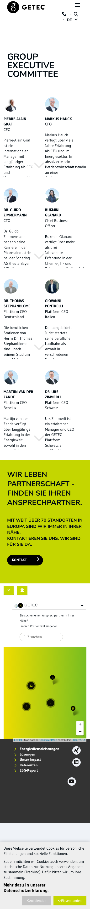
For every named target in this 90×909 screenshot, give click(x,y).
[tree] (49, 606)
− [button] (80, 731)
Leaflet (18, 740)
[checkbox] (16, 606)
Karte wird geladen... (44, 694)
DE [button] (72, 20)
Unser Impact (27, 759)
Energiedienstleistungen (36, 748)
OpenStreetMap (47, 740)
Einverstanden (70, 900)
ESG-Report (26, 770)
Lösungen (24, 754)
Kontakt (25, 559)
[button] (82, 605)
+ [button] (80, 724)
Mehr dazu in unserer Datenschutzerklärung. (26, 887)
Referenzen (26, 765)
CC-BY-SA (79, 740)
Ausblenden (36, 900)
